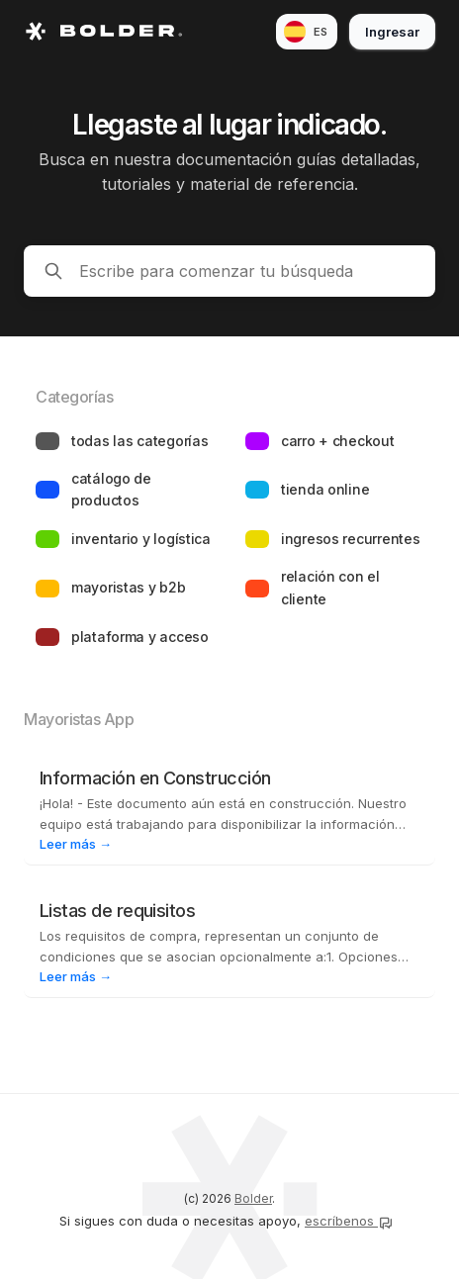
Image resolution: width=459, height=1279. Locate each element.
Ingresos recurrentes (350, 538)
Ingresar (392, 32)
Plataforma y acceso (140, 636)
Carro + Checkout (338, 440)
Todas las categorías (139, 440)
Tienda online (325, 489)
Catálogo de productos (111, 489)
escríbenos (349, 1221)
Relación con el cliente (330, 587)
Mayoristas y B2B (128, 587)
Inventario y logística (141, 538)
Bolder (253, 1198)
